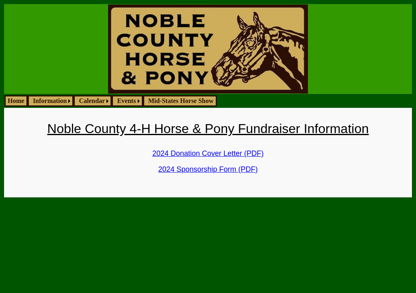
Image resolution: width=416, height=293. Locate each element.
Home (16, 100)
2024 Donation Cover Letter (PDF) (208, 153)
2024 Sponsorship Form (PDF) (208, 169)
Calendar (92, 100)
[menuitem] (16, 101)
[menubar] (110, 101)
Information (50, 100)
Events (126, 100)
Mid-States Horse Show (181, 100)
